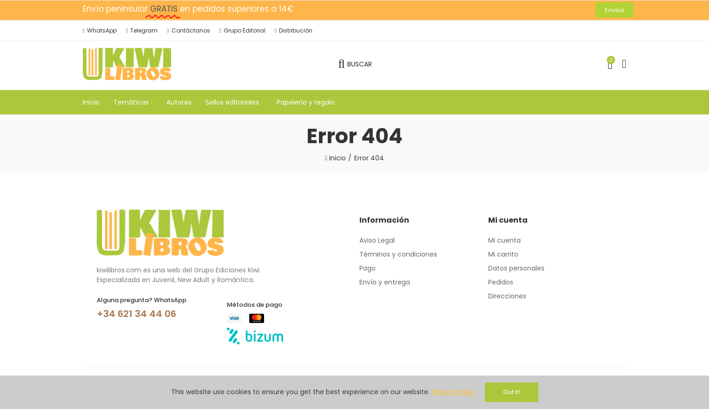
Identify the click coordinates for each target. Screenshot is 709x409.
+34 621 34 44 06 (136, 313)
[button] (615, 10)
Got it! (511, 392)
